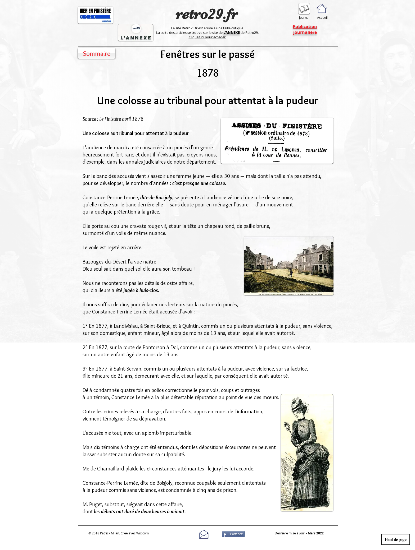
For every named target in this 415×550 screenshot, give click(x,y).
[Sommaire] (96, 53)
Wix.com (142, 533)
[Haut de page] (395, 539)
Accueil (322, 17)
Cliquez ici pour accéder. (207, 37)
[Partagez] (233, 534)
